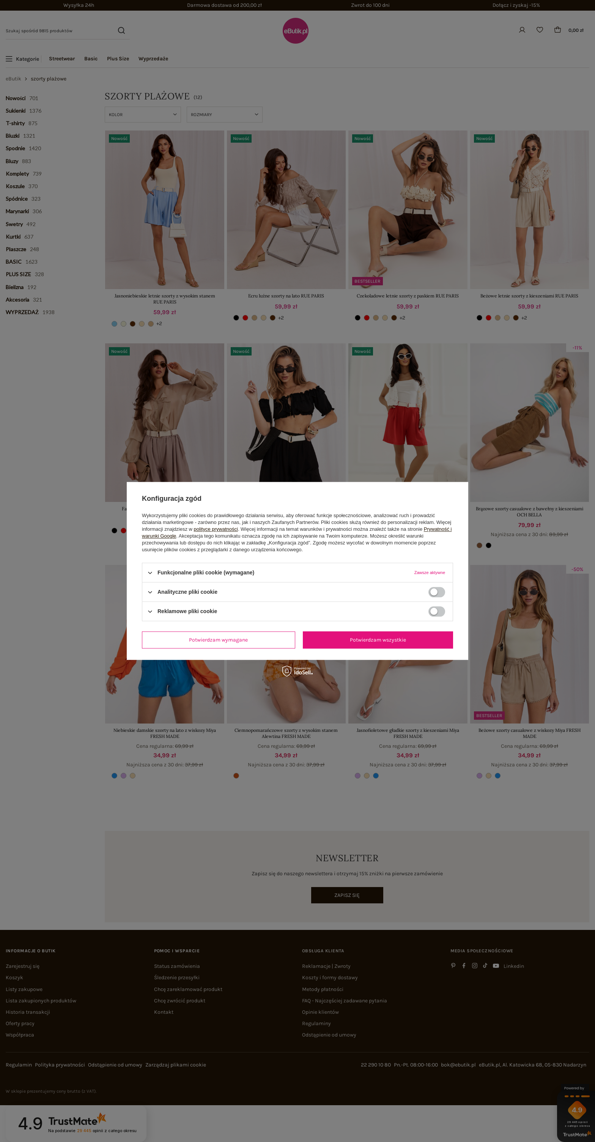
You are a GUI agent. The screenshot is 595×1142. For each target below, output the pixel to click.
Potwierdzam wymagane (218, 640)
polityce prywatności (216, 529)
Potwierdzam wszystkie (378, 640)
